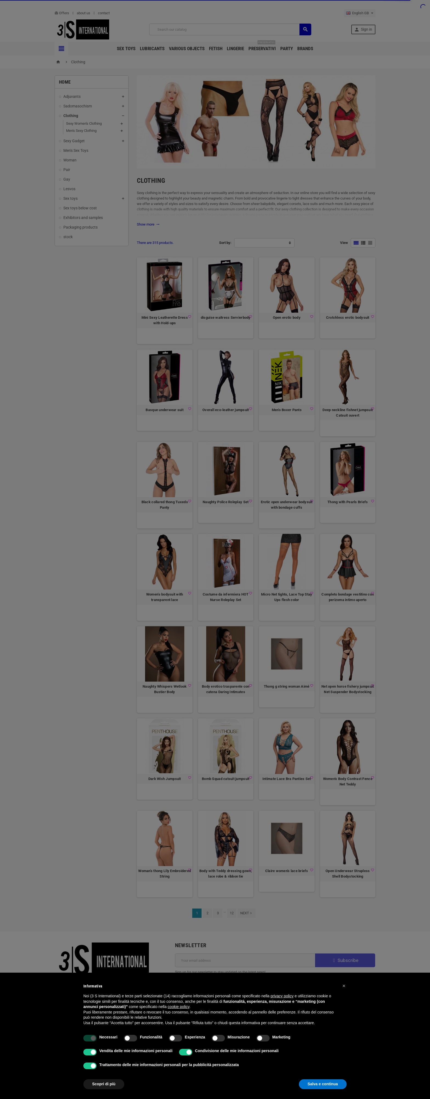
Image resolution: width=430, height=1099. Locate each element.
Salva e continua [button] (323, 1084)
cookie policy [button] (178, 1006)
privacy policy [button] (281, 996)
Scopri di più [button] (103, 1084)
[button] (344, 985)
